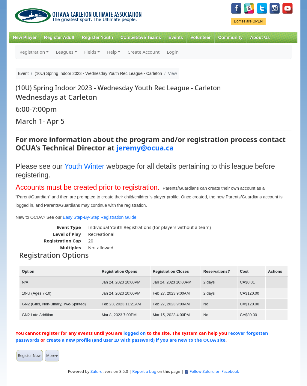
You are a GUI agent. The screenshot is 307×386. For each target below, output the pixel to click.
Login (172, 52)
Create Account (143, 52)
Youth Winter (84, 166)
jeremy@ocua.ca (145, 148)
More (52, 355)
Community (230, 37)
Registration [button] (32, 52)
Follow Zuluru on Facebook (214, 371)
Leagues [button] (64, 52)
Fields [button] (90, 52)
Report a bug (144, 371)
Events (175, 37)
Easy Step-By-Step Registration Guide (99, 217)
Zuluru (97, 371)
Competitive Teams (141, 37)
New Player (25, 37)
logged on (135, 333)
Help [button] (112, 52)
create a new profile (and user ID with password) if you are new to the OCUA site (135, 340)
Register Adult (59, 37)
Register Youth (97, 37)
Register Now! (29, 355)
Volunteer (200, 37)
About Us (260, 37)
